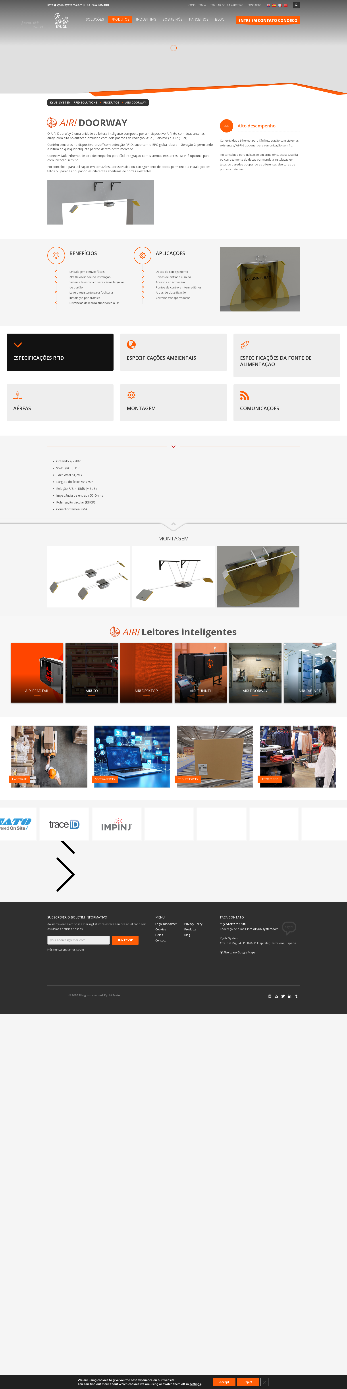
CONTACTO (254, 5)
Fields (159, 935)
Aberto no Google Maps (237, 952)
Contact (160, 940)
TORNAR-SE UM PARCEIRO (226, 5)
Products (190, 929)
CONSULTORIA (197, 5)
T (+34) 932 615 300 (232, 924)
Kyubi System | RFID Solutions (73, 102)
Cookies (160, 929)
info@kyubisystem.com (64, 5)
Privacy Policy (193, 924)
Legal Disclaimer (166, 924)
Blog (187, 935)
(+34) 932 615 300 (96, 5)
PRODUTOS (111, 102)
